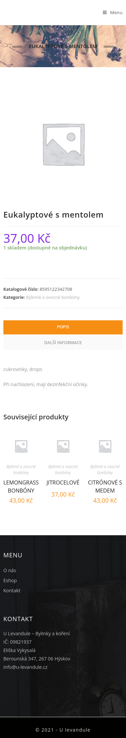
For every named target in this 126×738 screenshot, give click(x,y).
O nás (9, 570)
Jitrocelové (62, 482)
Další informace (63, 342)
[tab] (63, 327)
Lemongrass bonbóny (21, 486)
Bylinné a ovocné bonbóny (53, 297)
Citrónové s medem (105, 486)
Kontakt (11, 590)
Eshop (10, 580)
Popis (63, 327)
